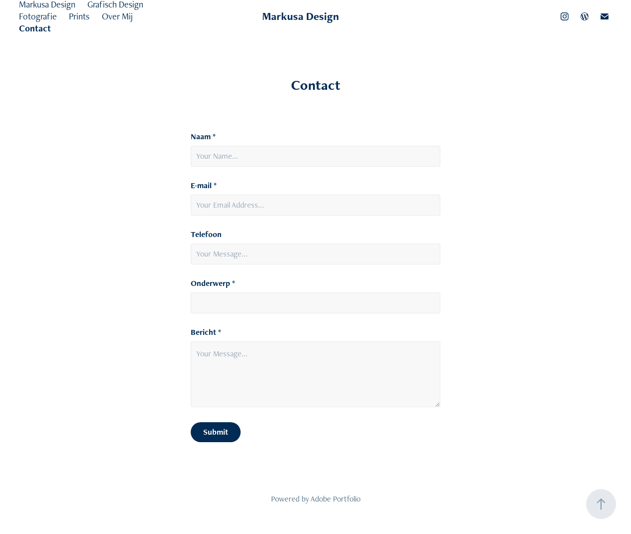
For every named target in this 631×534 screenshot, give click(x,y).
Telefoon (206, 235)
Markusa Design (300, 16)
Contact (35, 28)
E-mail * (204, 186)
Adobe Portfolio (335, 499)
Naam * (203, 137)
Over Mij (117, 16)
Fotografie (38, 16)
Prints (79, 16)
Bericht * (206, 332)
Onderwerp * (213, 283)
